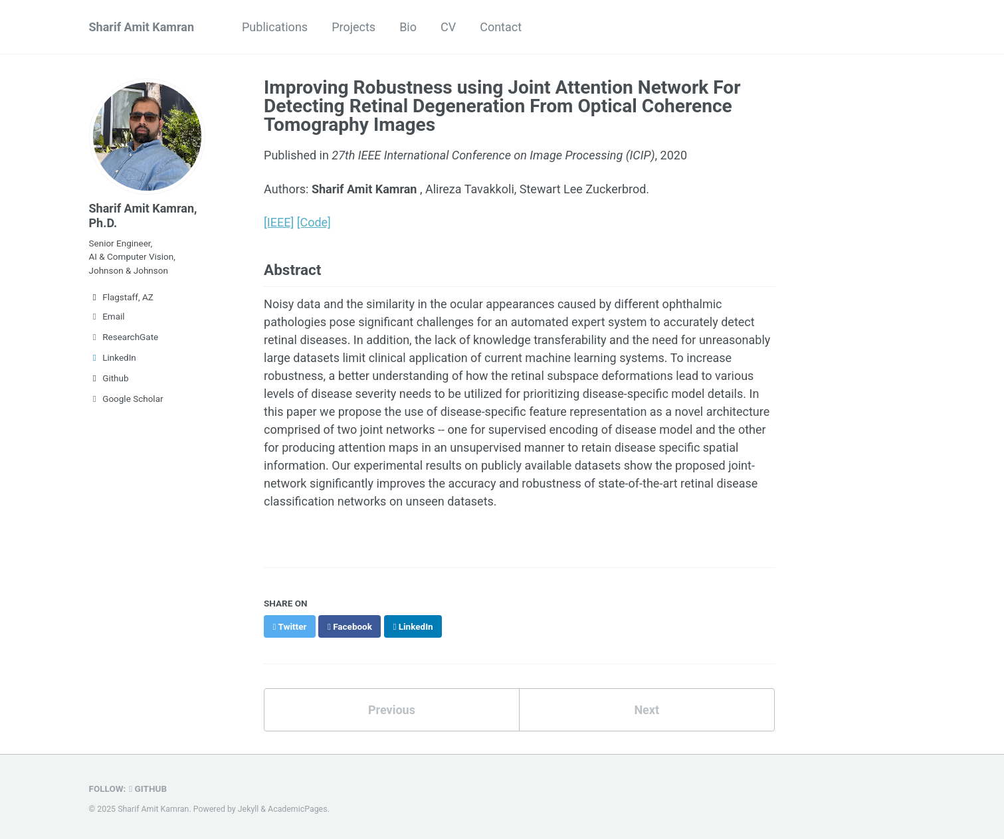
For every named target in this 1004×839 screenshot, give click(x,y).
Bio (408, 27)
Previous (391, 710)
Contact (501, 27)
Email (107, 316)
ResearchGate (124, 336)
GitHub (148, 788)
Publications (275, 27)
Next (646, 710)
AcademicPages (297, 809)
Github (109, 378)
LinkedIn (112, 357)
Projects (353, 27)
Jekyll (248, 809)
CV (448, 27)
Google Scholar (126, 398)
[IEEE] (279, 222)
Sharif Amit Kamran (142, 27)
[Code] (314, 222)
